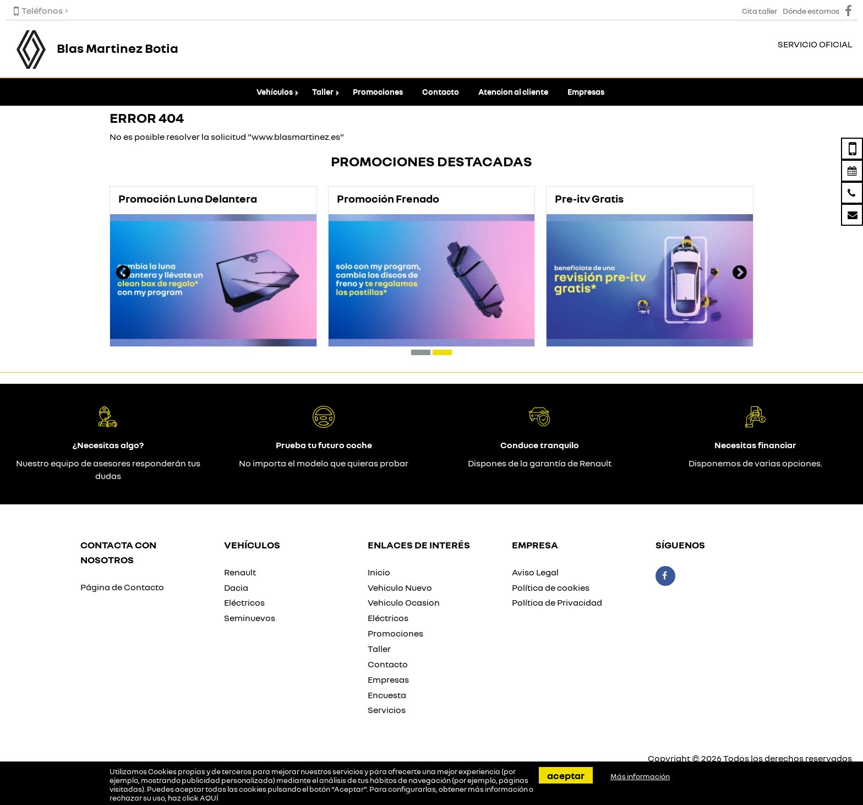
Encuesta (387, 694)
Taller (323, 91)
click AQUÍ (200, 797)
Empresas (585, 91)
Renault (240, 572)
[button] (421, 352)
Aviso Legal (535, 572)
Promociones (378, 91)
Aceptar (566, 775)
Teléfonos (38, 10)
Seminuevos (249, 617)
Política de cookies (550, 587)
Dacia (236, 587)
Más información (640, 776)
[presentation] (123, 273)
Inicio (379, 572)
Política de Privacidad (557, 602)
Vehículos (274, 91)
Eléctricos (244, 602)
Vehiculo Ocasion (404, 602)
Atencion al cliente (513, 91)
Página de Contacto (122, 586)
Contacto (440, 91)
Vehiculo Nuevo (400, 587)
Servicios (387, 709)
